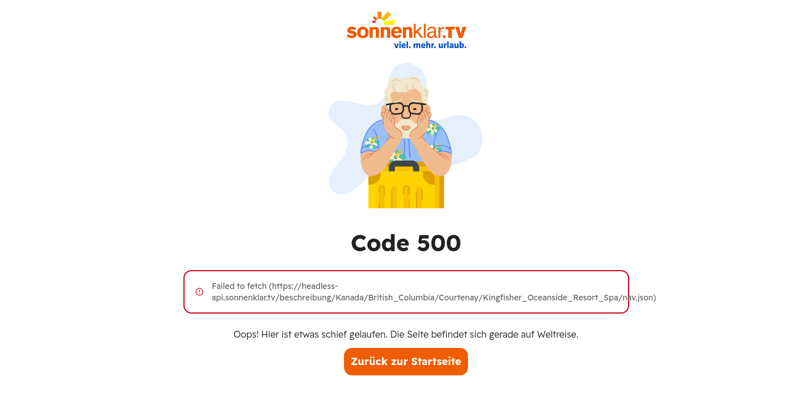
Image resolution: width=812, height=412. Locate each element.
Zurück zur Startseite (406, 361)
